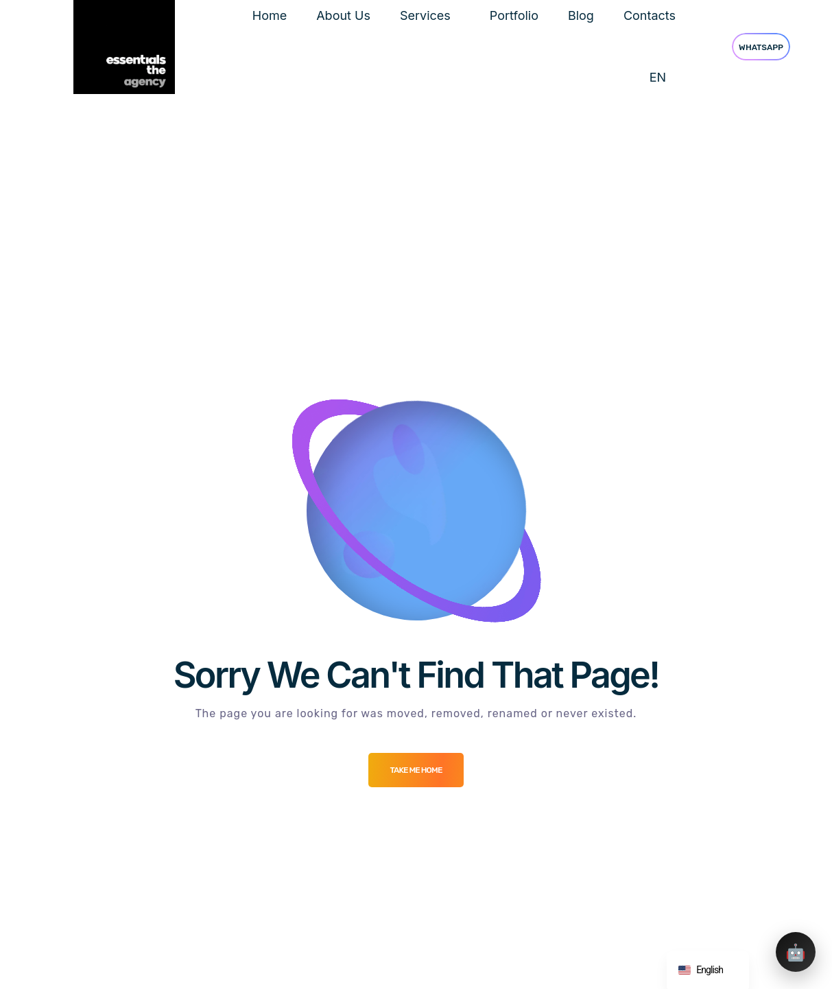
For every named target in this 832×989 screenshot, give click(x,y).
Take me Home (416, 770)
